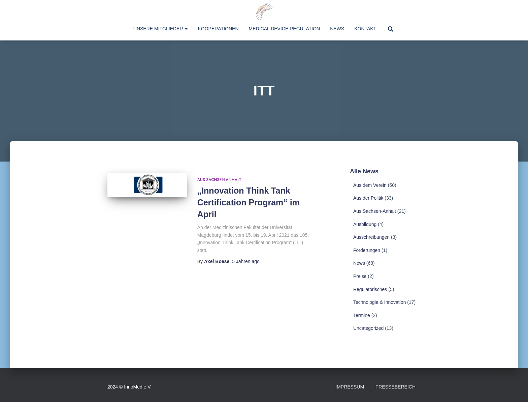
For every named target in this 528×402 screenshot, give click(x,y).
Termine (361, 315)
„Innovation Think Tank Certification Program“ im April (248, 202)
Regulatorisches (370, 289)
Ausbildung (364, 224)
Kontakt (365, 28)
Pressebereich (395, 387)
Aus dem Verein (370, 185)
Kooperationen (218, 28)
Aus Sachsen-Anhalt (219, 180)
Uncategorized (368, 328)
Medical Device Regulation (284, 28)
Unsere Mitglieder (160, 28)
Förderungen (366, 250)
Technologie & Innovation (379, 302)
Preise (360, 276)
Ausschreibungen (371, 237)
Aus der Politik (368, 198)
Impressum (349, 387)
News (337, 28)
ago (246, 261)
